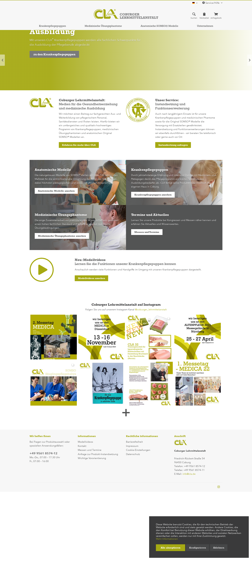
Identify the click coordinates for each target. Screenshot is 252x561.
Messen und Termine (146, 232)
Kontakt (82, 446)
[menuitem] (194, 15)
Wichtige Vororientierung (92, 458)
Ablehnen (218, 547)
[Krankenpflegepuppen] (52, 26)
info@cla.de (189, 473)
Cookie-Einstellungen (138, 450)
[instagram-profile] (218, 487)
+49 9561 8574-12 (43, 453)
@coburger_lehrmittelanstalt (151, 309)
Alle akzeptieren (170, 547)
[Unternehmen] (205, 26)
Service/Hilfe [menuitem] (211, 2)
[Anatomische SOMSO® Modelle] (159, 26)
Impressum (132, 446)
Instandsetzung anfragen (173, 145)
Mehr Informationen (167, 538)
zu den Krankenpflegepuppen (54, 54)
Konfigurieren (197, 547)
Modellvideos (85, 441)
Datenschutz (133, 454)
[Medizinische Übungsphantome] (103, 26)
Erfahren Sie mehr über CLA (79, 145)
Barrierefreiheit (134, 441)
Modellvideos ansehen (91, 278)
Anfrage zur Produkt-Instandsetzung (98, 454)
